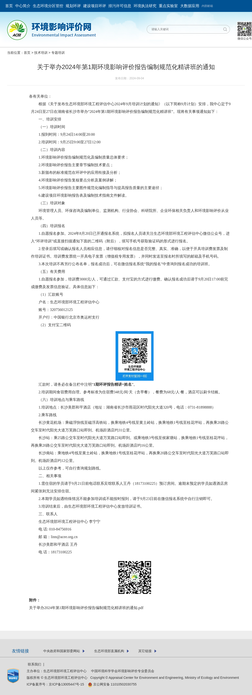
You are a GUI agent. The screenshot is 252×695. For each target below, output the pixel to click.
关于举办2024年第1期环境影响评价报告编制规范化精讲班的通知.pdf (86, 608)
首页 (9, 6)
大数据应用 (189, 6)
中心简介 (22, 6)
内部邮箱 (207, 6)
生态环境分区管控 (48, 6)
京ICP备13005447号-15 (68, 684)
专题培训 (58, 53)
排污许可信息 (119, 6)
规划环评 (73, 6)
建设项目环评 (94, 6)
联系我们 (34, 664)
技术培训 (41, 53)
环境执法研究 (145, 6)
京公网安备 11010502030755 (112, 684)
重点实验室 (168, 6)
